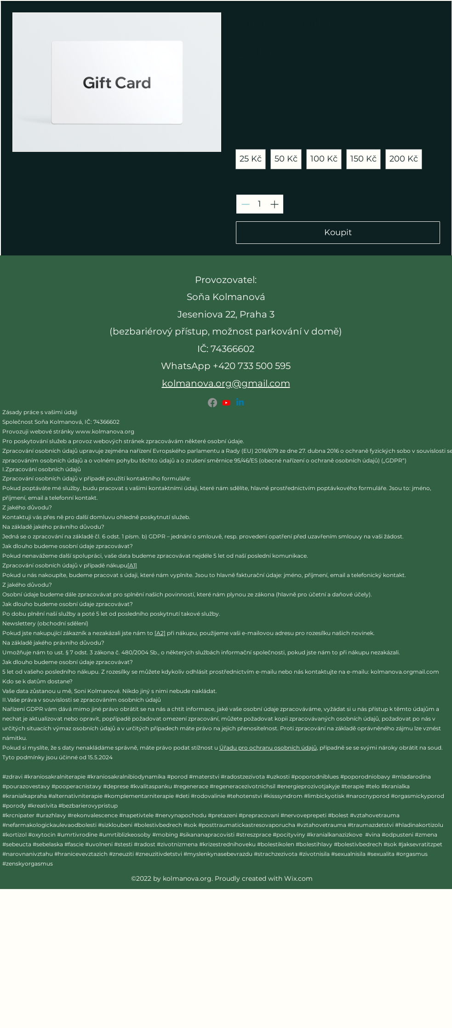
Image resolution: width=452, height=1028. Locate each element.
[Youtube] (226, 402)
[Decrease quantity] (245, 204)
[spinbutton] (260, 204)
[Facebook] (212, 402)
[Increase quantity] (274, 204)
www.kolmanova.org (104, 431)
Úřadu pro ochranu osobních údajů (268, 747)
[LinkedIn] (240, 402)
